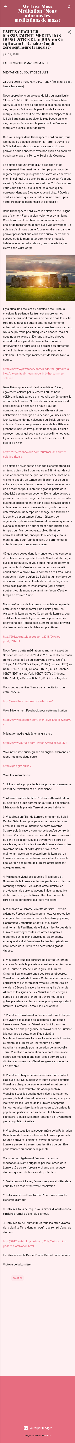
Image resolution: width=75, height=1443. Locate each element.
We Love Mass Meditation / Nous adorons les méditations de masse (37, 13)
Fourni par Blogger (37, 1428)
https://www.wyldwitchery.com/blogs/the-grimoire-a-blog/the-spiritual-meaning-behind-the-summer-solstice (36, 373)
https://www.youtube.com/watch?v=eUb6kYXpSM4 (35, 743)
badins (47, 1435)
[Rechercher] (69, 8)
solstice (18, 1278)
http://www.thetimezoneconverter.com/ (28, 701)
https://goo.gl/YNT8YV (17, 766)
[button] (69, 33)
